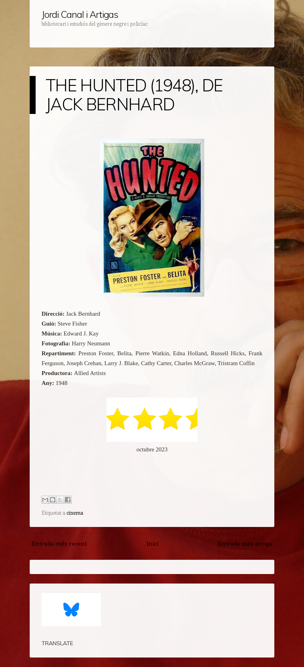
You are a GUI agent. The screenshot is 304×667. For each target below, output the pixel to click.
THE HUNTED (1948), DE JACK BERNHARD (134, 95)
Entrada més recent (59, 543)
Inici (152, 543)
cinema (74, 512)
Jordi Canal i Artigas (80, 14)
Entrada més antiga (245, 543)
